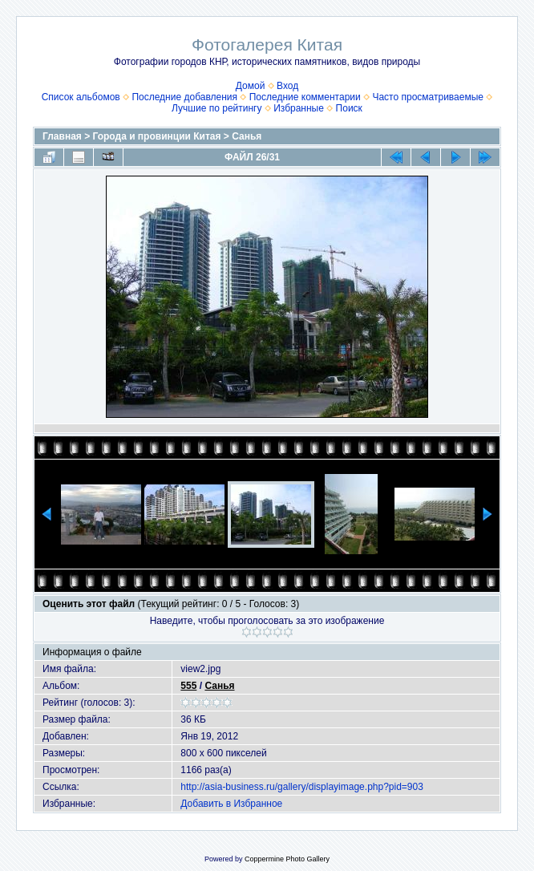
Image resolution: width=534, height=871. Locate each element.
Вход (287, 85)
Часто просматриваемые (427, 97)
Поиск (349, 108)
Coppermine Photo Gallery (287, 859)
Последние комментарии (305, 97)
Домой (250, 85)
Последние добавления (184, 97)
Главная (62, 136)
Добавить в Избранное (231, 803)
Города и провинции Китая (157, 136)
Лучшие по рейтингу (216, 108)
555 (188, 685)
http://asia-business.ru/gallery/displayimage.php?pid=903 (301, 786)
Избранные (298, 108)
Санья (246, 136)
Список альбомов (81, 97)
